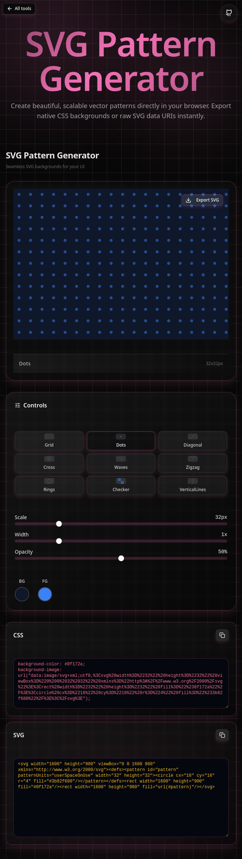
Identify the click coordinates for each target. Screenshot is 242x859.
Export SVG (202, 200)
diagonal (193, 441)
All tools (19, 8)
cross (49, 463)
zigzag (193, 463)
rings (49, 485)
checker (121, 485)
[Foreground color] (45, 594)
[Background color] (22, 594)
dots (121, 441)
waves (121, 463)
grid (49, 441)
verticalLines (193, 485)
